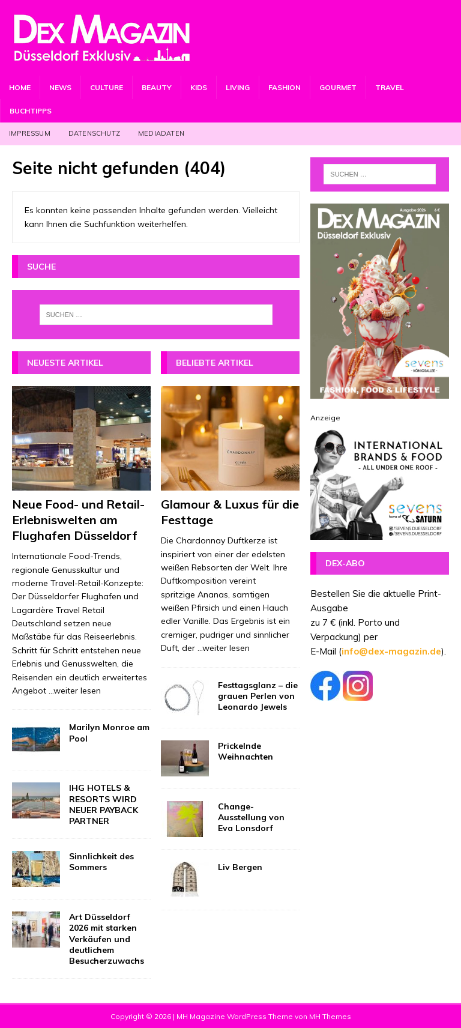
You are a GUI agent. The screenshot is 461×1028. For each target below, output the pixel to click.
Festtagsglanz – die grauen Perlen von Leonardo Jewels (258, 696)
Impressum (29, 133)
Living (238, 87)
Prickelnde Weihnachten (245, 751)
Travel (389, 87)
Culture (106, 87)
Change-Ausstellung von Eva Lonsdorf (251, 817)
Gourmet (338, 87)
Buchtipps (31, 110)
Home (20, 87)
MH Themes (330, 1016)
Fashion (284, 87)
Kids (198, 87)
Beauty (157, 87)
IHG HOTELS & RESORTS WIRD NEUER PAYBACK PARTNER (103, 804)
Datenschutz (94, 133)
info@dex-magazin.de (391, 651)
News (60, 87)
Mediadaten (161, 133)
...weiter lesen (75, 690)
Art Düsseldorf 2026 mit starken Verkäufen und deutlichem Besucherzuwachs (106, 939)
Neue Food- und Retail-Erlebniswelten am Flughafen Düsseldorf (78, 520)
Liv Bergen (240, 867)
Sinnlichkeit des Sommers (101, 861)
